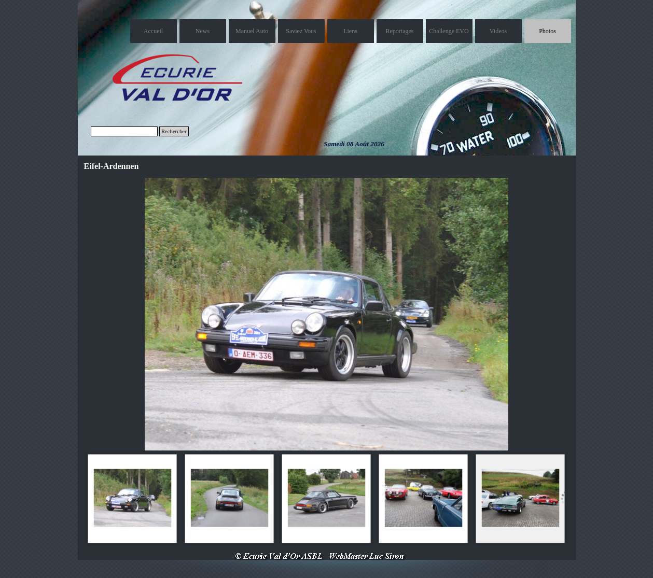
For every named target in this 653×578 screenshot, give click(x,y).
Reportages (400, 31)
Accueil (153, 31)
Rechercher (174, 131)
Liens (350, 31)
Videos (498, 31)
